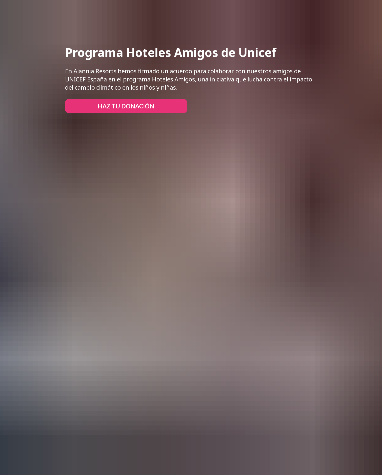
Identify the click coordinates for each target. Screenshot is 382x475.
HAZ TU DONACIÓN (126, 106)
